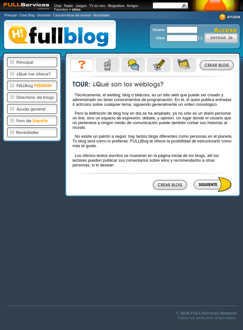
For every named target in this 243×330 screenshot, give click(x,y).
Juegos (81, 6)
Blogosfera (116, 6)
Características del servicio (72, 15)
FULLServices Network (214, 313)
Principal (10, 15)
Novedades (102, 15)
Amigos (132, 6)
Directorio (44, 15)
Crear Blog (26, 15)
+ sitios (75, 9)
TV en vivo (97, 6)
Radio (68, 6)
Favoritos (61, 9)
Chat (57, 6)
